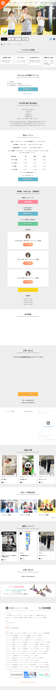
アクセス (18, 39)
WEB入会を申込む (28, 223)
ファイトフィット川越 (23, 660)
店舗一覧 (15, 3)
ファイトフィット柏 (22, 662)
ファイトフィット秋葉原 (10, 644)
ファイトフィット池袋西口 (21, 644)
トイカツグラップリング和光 (11, 662)
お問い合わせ (8, 627)
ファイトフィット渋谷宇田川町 (12, 637)
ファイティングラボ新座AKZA (12, 660)
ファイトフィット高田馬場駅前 (12, 635)
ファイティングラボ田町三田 (11, 639)
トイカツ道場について (10, 615)
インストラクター (20, 3)
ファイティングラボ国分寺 (41, 653)
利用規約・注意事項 (28, 617)
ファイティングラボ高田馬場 (25, 635)
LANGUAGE (52, 2)
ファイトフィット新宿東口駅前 (43, 633)
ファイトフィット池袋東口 (33, 644)
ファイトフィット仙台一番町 (43, 664)
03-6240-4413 (30, 400)
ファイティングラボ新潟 (43, 662)
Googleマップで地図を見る (28, 394)
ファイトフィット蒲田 (44, 648)
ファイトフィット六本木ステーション (37, 639)
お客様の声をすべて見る (28, 289)
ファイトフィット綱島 (22, 655)
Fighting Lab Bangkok (44, 666)
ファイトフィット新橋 (10, 642)
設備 (11, 39)
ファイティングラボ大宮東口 (37, 657)
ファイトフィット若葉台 (43, 651)
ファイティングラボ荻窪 (36, 635)
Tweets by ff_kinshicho (28, 411)
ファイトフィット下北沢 (36, 637)
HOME (4, 44)
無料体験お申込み (15, 627)
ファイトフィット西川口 (26, 657)
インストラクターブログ (10, 622)
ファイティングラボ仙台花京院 (30, 664)
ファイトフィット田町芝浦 (23, 639)
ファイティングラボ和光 (33, 660)
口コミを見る (28, 244)
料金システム (37, 3)
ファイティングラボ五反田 (32, 646)
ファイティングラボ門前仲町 (22, 648)
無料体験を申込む (28, 89)
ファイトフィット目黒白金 (44, 646)
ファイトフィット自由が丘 (33, 642)
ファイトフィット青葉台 (30, 653)
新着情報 (38, 615)
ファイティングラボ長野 (34, 666)
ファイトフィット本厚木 (32, 651)
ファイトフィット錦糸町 (9, 411)
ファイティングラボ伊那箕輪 (11, 666)
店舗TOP (4, 39)
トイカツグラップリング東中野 (20, 633)
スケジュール (26, 3)
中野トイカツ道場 (9, 633)
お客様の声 (41, 3)
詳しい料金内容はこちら (28, 175)
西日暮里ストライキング (45, 644)
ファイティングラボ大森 (34, 648)
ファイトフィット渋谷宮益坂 (25, 637)
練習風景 (25, 39)
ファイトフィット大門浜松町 (21, 642)
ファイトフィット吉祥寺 (21, 651)
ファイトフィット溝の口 (33, 655)
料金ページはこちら (28, 93)
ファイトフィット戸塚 (10, 653)
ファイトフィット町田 (20, 653)
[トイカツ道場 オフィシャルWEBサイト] (5, 5)
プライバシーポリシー (37, 617)
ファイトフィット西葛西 (10, 648)
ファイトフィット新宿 (31, 633)
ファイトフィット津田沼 (32, 662)
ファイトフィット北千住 (10, 651)
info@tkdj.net (30, 402)
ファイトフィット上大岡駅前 (11, 655)
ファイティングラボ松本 (23, 666)
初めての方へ (47, 3)
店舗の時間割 (28, 202)
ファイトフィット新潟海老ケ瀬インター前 (14, 664)
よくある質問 (14, 617)
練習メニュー (31, 3)
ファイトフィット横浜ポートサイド (13, 657)
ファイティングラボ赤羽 (21, 646)
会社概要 (44, 617)
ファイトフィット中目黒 (45, 642)
